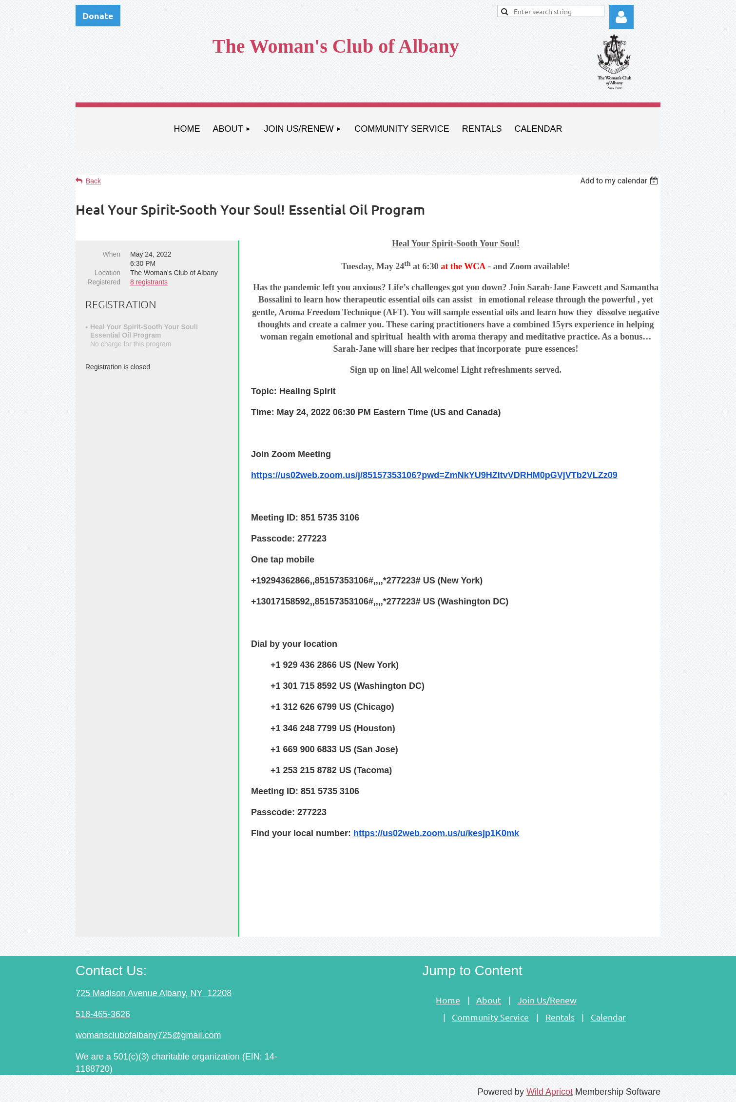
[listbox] (620, 181)
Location (107, 273)
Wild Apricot (549, 1089)
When (111, 254)
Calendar (608, 1014)
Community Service (490, 1014)
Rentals (560, 1014)
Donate (98, 15)
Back (93, 181)
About (488, 997)
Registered (103, 282)
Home (448, 997)
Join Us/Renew (547, 997)
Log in (621, 17)
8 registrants (149, 282)
